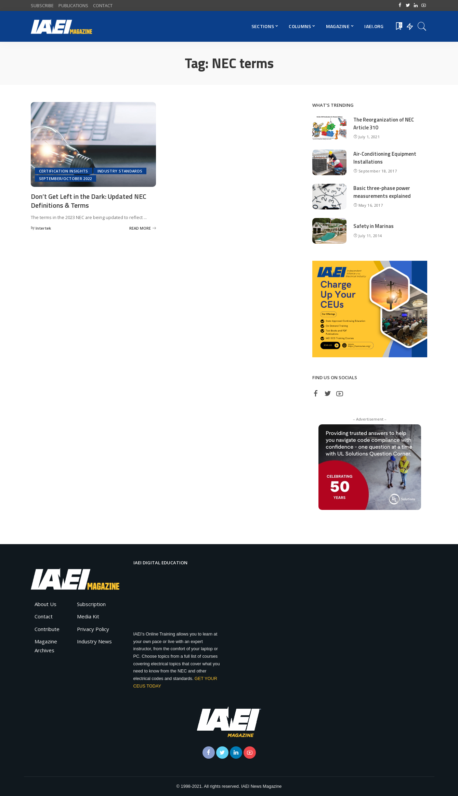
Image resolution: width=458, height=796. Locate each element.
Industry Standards (120, 171)
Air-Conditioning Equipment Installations (385, 158)
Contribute (47, 629)
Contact (44, 616)
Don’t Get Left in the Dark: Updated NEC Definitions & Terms (88, 200)
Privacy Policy (93, 629)
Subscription (91, 604)
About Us (45, 604)
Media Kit (88, 616)
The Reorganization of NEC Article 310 (384, 123)
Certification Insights (63, 171)
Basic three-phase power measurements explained (382, 192)
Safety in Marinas (373, 226)
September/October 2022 (65, 178)
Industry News (94, 641)
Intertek (43, 227)
